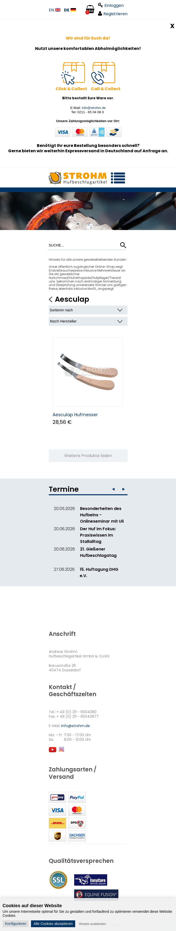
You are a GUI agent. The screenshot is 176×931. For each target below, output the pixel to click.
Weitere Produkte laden (88, 456)
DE (70, 10)
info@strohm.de (94, 108)
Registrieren (112, 14)
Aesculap (72, 299)
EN (54, 10)
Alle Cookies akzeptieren (53, 924)
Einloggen (111, 5)
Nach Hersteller (63, 321)
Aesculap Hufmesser (75, 415)
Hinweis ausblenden (92, 924)
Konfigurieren (15, 924)
